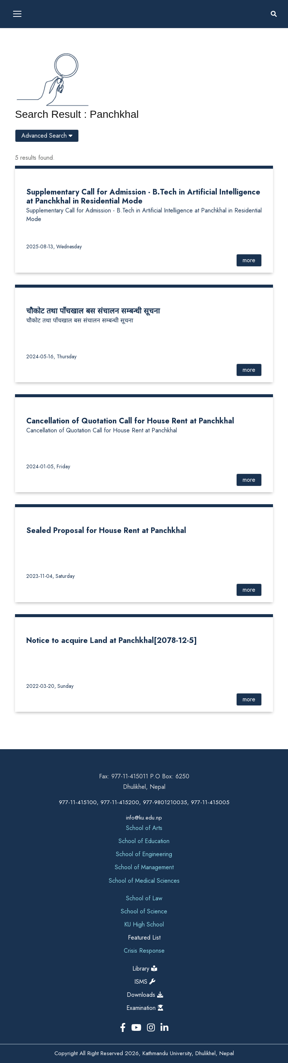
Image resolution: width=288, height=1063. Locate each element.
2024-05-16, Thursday (51, 356)
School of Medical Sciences (144, 880)
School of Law (144, 898)
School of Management (144, 867)
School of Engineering (144, 854)
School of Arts (144, 828)
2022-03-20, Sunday (50, 686)
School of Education (144, 841)
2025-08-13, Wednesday (54, 246)
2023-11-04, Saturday (50, 576)
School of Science (144, 911)
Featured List (144, 937)
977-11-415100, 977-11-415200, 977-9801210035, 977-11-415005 (144, 802)
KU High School (144, 924)
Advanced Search (46, 135)
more (249, 260)
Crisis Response (144, 950)
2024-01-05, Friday (48, 466)
